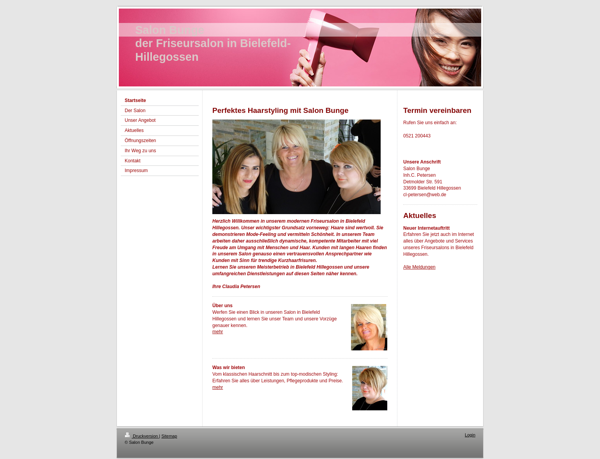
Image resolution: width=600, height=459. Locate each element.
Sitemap (169, 436)
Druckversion (142, 436)
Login (470, 435)
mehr (217, 331)
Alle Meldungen (419, 267)
